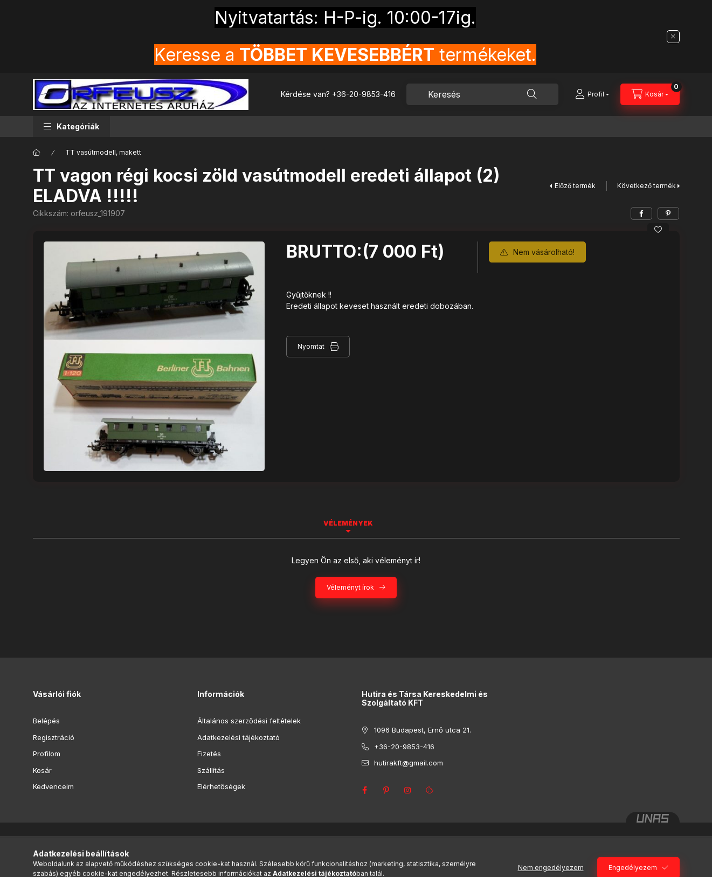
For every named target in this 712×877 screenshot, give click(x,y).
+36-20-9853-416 (364, 94)
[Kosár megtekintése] (650, 94)
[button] (71, 126)
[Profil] (592, 94)
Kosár (42, 770)
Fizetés (209, 753)
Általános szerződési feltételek (249, 720)
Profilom (46, 753)
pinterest (386, 790)
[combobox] (482, 94)
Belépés (46, 720)
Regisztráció (53, 737)
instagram (408, 790)
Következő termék (646, 186)
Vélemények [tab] (348, 523)
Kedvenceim (53, 786)
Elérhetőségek (221, 786)
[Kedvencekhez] (658, 229)
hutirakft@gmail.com (408, 762)
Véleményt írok (350, 587)
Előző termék (575, 186)
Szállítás (211, 770)
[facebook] (641, 213)
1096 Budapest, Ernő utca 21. (422, 730)
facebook (365, 790)
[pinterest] (668, 213)
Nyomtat (311, 346)
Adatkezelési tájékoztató (238, 737)
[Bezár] (673, 36)
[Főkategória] (36, 152)
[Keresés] (532, 94)
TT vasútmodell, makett (103, 152)
